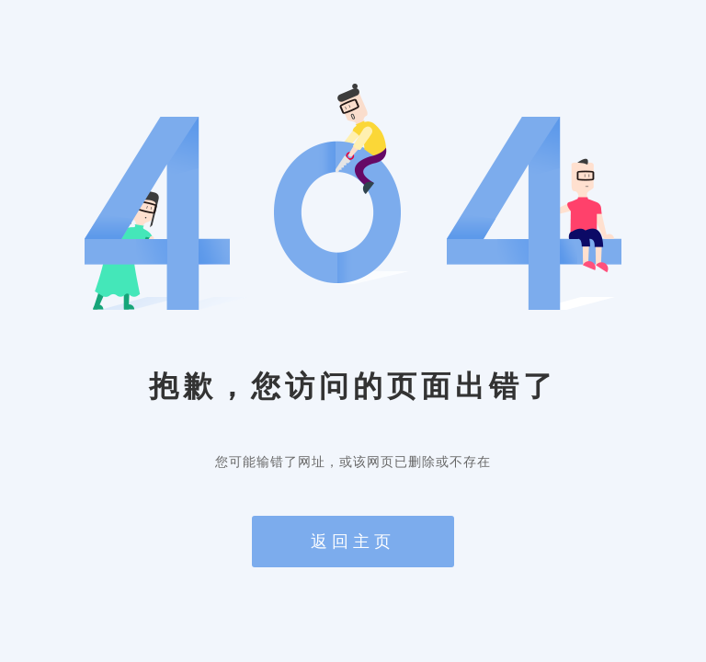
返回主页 (353, 541)
